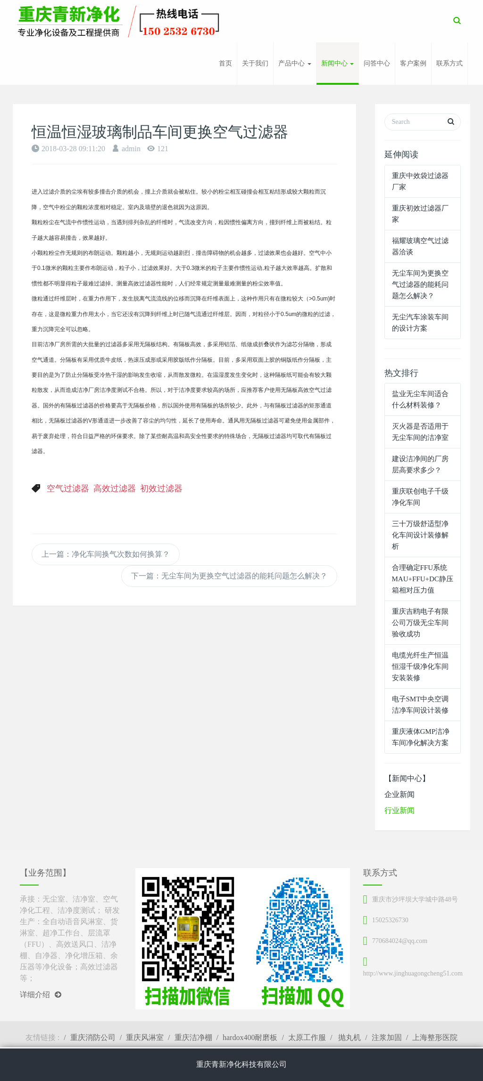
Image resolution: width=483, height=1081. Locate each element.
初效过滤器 (161, 488)
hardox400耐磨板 (250, 1037)
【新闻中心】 (407, 778)
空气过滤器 (68, 488)
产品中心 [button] (294, 63)
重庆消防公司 (93, 1037)
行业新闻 (399, 810)
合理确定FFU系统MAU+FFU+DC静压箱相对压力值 (422, 579)
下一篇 (229, 576)
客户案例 (413, 63)
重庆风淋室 (145, 1037)
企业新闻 (399, 794)
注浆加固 (387, 1037)
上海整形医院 (435, 1037)
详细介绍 (40, 995)
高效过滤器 (114, 488)
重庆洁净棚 (193, 1037)
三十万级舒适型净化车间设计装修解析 (420, 535)
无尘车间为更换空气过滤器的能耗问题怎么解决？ (420, 284)
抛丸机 (348, 1037)
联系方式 (449, 63)
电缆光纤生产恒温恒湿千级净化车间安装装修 (420, 666)
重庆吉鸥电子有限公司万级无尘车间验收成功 (420, 623)
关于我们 (255, 63)
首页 (225, 63)
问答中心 (377, 63)
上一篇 (106, 554)
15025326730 (390, 920)
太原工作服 (307, 1037)
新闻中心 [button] (337, 63)
